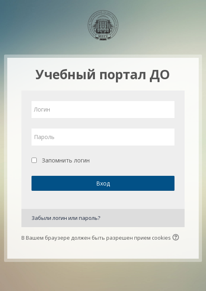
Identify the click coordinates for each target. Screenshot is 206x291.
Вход (103, 183)
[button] (177, 238)
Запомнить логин (66, 160)
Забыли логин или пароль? (66, 217)
